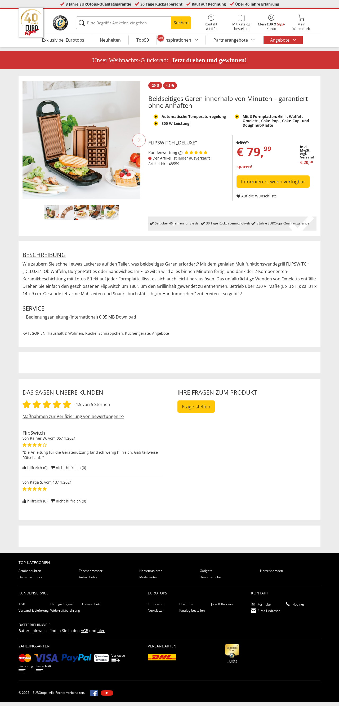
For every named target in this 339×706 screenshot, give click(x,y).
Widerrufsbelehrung (65, 614)
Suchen (181, 23)
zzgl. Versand (307, 159)
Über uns (186, 608)
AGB (22, 608)
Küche (90, 337)
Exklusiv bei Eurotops (63, 40)
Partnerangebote (231, 40)
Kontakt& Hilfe (211, 23)
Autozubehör (88, 581)
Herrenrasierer (150, 574)
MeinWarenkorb (301, 23)
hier (101, 634)
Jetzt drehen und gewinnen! (209, 64)
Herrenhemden (271, 574)
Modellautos (148, 581)
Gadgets (206, 574)
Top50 (142, 40)
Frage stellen (196, 410)
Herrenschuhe (210, 581)
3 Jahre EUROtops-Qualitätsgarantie (98, 4)
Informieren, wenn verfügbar (273, 185)
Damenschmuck (30, 581)
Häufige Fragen (61, 608)
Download (126, 321)
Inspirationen (178, 40)
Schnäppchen (111, 337)
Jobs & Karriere (222, 608)
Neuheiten (110, 40)
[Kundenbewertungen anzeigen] (196, 156)
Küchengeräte (137, 337)
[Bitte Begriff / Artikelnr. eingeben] (133, 22)
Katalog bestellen (192, 614)
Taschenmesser (90, 574)
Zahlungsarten (34, 649)
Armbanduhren (30, 574)
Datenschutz (91, 608)
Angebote (280, 40)
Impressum (156, 608)
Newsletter (156, 614)
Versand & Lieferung (34, 614)
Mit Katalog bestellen (241, 23)
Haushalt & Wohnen (65, 337)
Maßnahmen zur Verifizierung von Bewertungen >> (73, 420)
